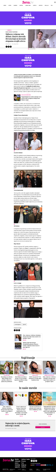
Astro (10, 5)
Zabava (9, 30)
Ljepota (34, 5)
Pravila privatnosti (24, 470)
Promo (23, 461)
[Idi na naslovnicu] (28, 3)
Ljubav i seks (28, 5)
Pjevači (24, 324)
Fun (51, 5)
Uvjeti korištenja (38, 470)
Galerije (15, 5)
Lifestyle (40, 5)
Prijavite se (43, 427)
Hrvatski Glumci (18, 324)
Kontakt (19, 469)
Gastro (21, 5)
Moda (5, 5)
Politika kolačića (31, 470)
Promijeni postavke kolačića (46, 470)
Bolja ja (46, 5)
